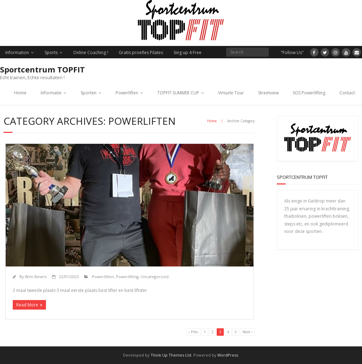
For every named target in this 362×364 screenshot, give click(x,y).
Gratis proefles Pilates (141, 52)
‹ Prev (193, 331)
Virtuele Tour (231, 93)
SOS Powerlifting (309, 93)
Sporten (89, 93)
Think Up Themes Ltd (171, 355)
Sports (51, 52)
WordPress (227, 355)
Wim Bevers (36, 276)
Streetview (268, 93)
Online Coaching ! (90, 52)
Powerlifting (127, 276)
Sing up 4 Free (188, 52)
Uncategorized (155, 276)
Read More (27, 305)
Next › (247, 331)
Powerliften (127, 93)
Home (20, 93)
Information (17, 52)
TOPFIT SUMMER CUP (178, 93)
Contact (347, 93)
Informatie (51, 93)
